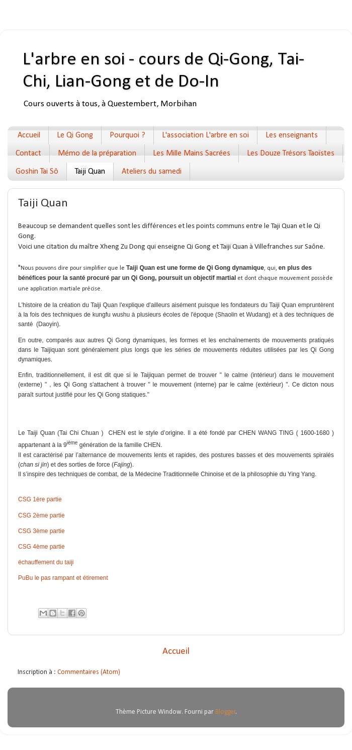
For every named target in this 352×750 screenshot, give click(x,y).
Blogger (225, 712)
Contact (28, 153)
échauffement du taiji (46, 562)
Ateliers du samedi (152, 172)
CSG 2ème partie (41, 515)
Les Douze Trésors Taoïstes (290, 153)
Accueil (29, 135)
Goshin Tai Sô (37, 172)
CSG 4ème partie (41, 546)
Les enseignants (292, 135)
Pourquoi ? (127, 135)
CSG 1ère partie (40, 499)
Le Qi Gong (75, 135)
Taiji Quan (90, 172)
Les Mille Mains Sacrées (191, 153)
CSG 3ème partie (41, 531)
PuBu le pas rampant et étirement (63, 577)
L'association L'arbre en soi (205, 135)
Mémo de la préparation (97, 153)
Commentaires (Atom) (88, 672)
